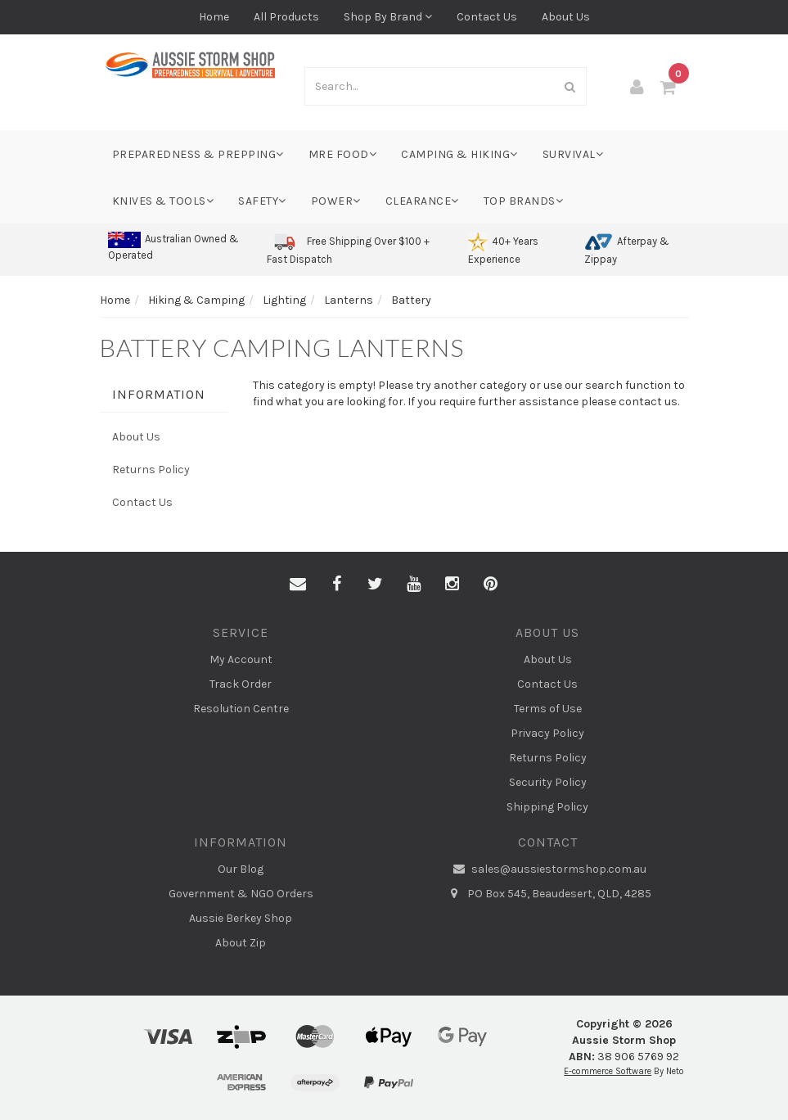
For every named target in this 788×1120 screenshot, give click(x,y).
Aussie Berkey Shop (240, 918)
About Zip (240, 943)
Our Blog (240, 869)
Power (336, 201)
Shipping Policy (547, 807)
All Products (286, 17)
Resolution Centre (241, 709)
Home (214, 17)
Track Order (240, 684)
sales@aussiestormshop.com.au (547, 869)
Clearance (422, 201)
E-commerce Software (607, 1071)
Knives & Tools (163, 201)
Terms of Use (548, 709)
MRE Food (342, 154)
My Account (240, 659)
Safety (262, 201)
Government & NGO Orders (241, 894)
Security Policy (548, 782)
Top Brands (524, 201)
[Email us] (297, 584)
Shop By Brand (388, 17)
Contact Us (487, 17)
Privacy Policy (547, 733)
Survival (573, 154)
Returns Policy (151, 469)
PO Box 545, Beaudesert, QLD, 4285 (547, 894)
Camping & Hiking (459, 154)
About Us (566, 17)
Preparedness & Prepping (198, 154)
